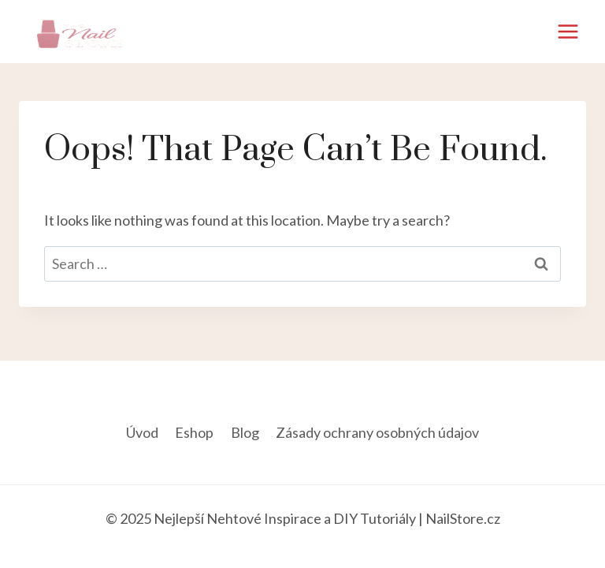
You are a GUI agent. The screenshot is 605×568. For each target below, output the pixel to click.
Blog (245, 432)
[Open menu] (567, 31)
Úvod (142, 432)
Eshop (194, 432)
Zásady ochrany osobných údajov (377, 432)
